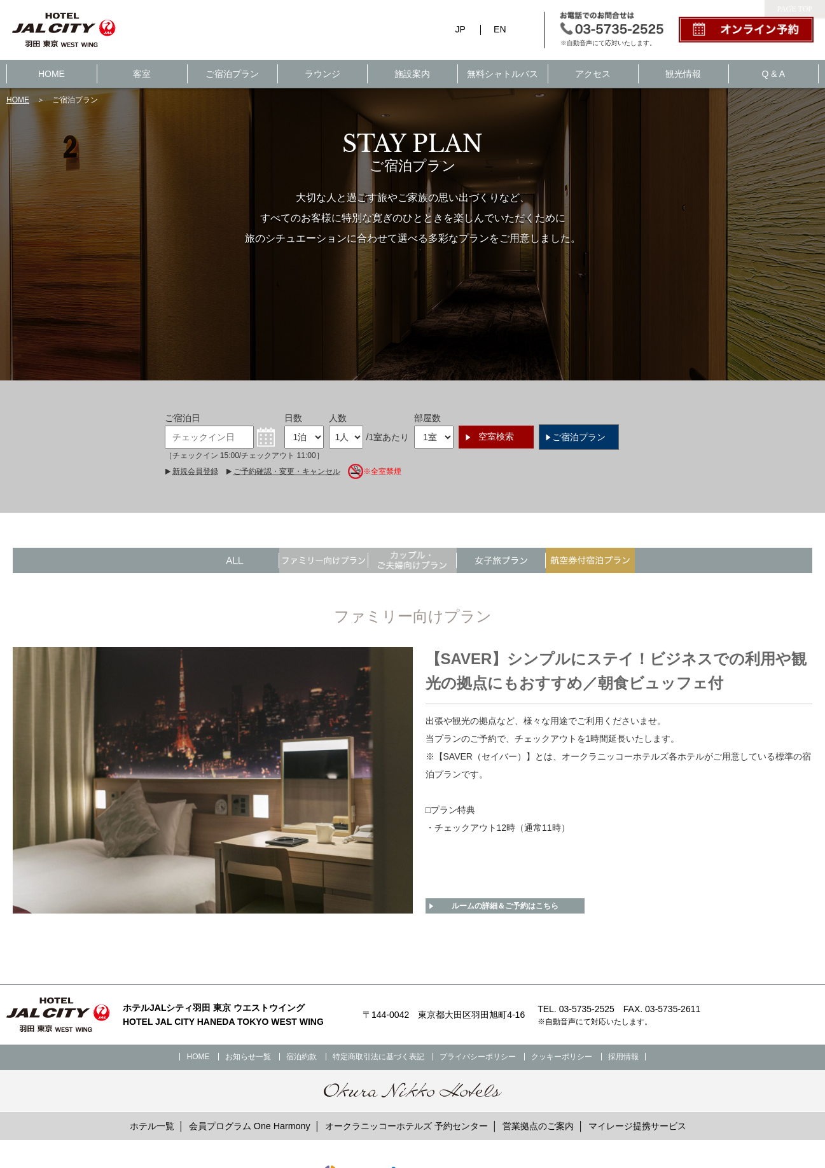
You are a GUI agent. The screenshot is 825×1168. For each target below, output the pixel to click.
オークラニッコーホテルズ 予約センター (406, 1126)
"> (501, 560)
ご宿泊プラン (232, 74)
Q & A (774, 74)
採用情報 (623, 1056)
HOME (51, 74)
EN (500, 29)
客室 (142, 74)
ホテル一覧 (152, 1126)
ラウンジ (322, 74)
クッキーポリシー (561, 1056)
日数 (293, 418)
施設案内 (412, 74)
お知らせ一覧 (248, 1056)
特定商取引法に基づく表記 (378, 1056)
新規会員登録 (195, 471)
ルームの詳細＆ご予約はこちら (505, 905)
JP (460, 29)
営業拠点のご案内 (538, 1126)
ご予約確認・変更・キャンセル (286, 471)
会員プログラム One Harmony (249, 1126)
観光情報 (683, 74)
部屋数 (427, 418)
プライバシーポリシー (478, 1056)
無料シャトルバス (502, 74)
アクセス (593, 74)
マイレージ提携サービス (637, 1126)
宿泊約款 (301, 1056)
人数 (338, 418)
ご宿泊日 (182, 418)
